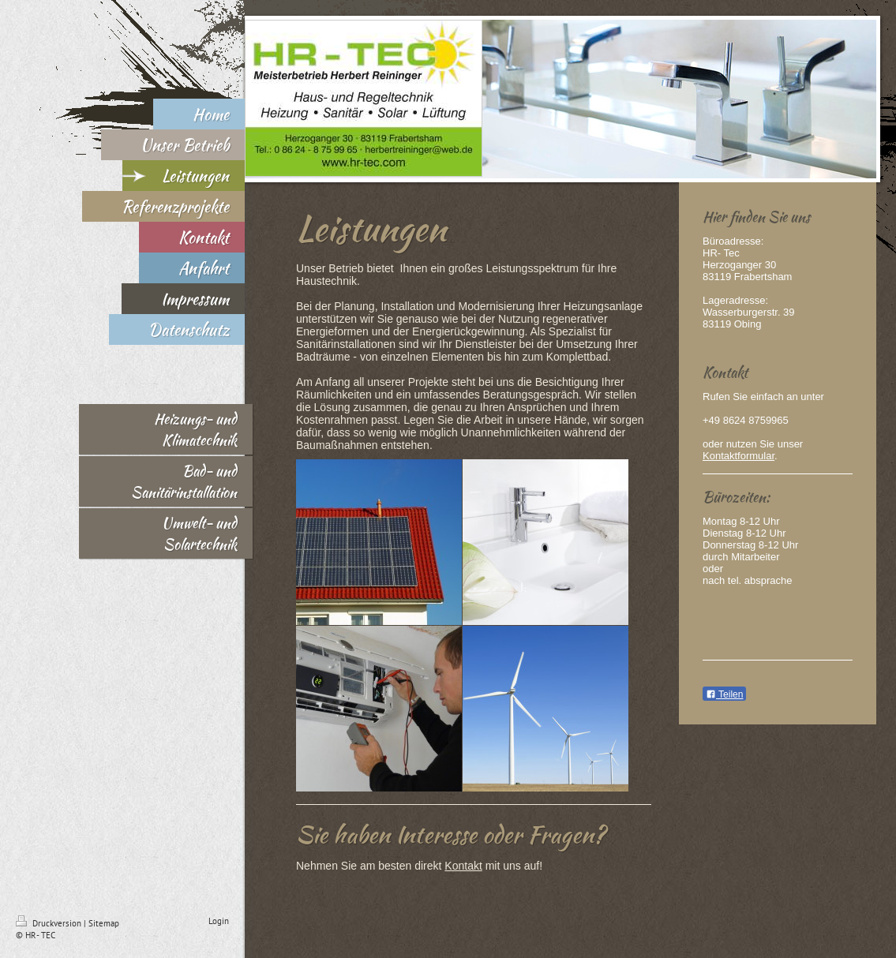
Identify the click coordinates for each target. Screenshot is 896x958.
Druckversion (50, 923)
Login (218, 920)
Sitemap (103, 923)
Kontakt (463, 865)
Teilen (724, 694)
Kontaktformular (738, 456)
